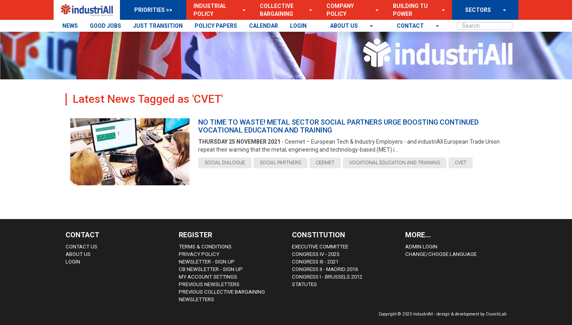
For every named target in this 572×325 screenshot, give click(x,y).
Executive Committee (320, 247)
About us (344, 26)
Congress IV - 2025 (315, 254)
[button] (241, 10)
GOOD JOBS (105, 26)
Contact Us (81, 247)
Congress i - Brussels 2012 (327, 277)
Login (73, 262)
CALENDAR (263, 26)
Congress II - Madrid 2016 (325, 269)
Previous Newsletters (209, 284)
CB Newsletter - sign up (211, 269)
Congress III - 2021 (315, 262)
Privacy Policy (199, 254)
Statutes (304, 284)
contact (411, 26)
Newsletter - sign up (207, 262)
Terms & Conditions (205, 247)
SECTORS (478, 10)
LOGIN (298, 26)
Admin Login (421, 247)
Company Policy (340, 10)
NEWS (70, 26)
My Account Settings (208, 277)
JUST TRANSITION (158, 26)
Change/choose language (441, 254)
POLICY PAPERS (216, 26)
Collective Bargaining (277, 10)
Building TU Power (410, 10)
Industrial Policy (209, 10)
